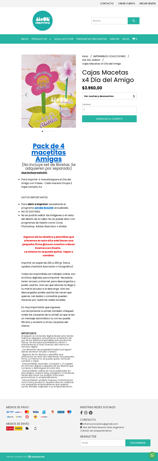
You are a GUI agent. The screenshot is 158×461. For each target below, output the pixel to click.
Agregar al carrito (109, 119)
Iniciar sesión (148, 3)
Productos (41, 39)
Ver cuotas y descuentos (99, 96)
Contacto (107, 3)
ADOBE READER (44, 208)
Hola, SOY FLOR (63, 39)
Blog (126, 39)
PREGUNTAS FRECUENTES (91, 39)
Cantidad (86, 104)
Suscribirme (138, 443)
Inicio (24, 39)
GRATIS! (114, 39)
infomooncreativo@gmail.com (99, 423)
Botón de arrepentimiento (96, 430)
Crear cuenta (126, 3)
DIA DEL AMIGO (91, 60)
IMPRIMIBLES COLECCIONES (109, 56)
